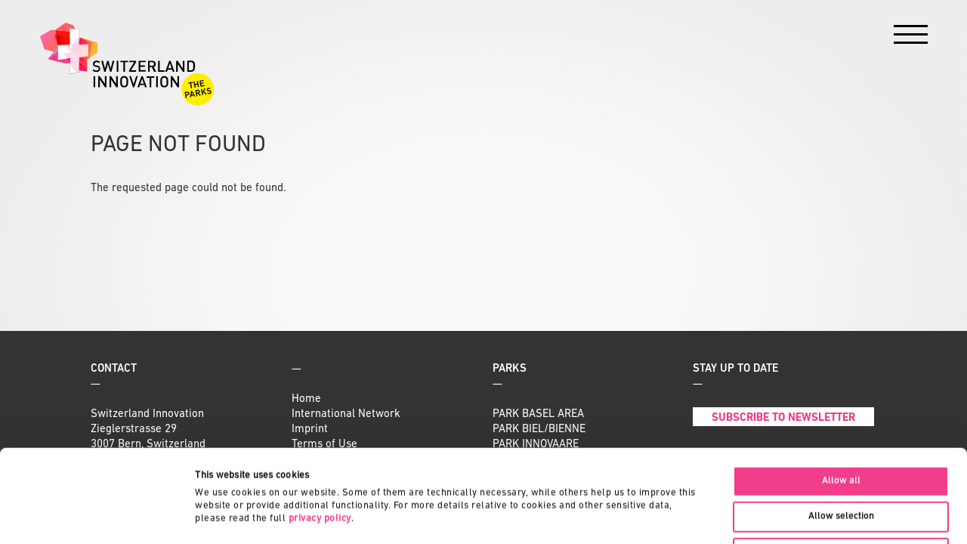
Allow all (841, 388)
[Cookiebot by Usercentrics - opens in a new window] (98, 516)
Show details (714, 516)
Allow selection (841, 423)
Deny (840, 460)
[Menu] (911, 38)
